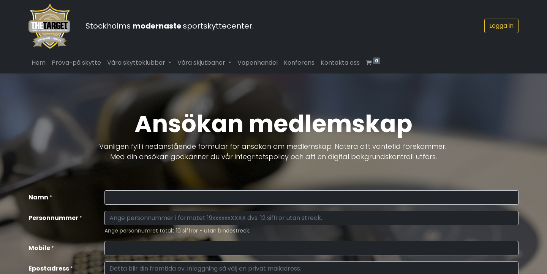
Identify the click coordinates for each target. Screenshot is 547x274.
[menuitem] (38, 62)
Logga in (501, 25)
